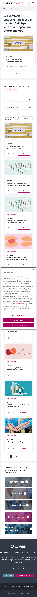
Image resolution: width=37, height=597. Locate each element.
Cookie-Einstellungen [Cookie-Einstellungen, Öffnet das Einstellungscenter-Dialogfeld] (18, 315)
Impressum (9, 586)
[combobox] (27, 118)
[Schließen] (33, 270)
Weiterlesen (24, 67)
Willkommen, (12, 16)
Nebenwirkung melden (24, 575)
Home (3, 8)
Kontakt (8, 575)
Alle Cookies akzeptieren (18, 325)
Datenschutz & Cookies (24, 586)
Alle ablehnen (18, 320)
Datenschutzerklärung (20, 303)
